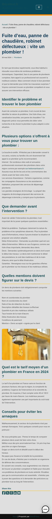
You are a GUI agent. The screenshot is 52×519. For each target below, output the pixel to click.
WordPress (34, 516)
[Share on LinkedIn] (15, 493)
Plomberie (18, 57)
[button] (45, 509)
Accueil (5, 25)
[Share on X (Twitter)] (7, 493)
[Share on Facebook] (4, 493)
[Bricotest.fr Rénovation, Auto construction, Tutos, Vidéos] (17, 7)
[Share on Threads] (11, 493)
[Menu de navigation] (39, 7)
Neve (15, 516)
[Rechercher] (48, 7)
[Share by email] (19, 493)
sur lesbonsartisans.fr (34, 168)
